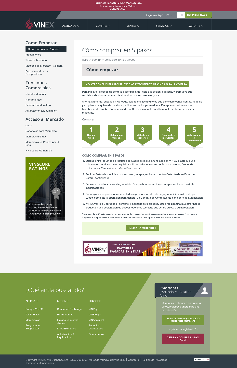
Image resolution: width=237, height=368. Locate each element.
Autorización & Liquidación (41, 110)
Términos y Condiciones (40, 362)
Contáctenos (96, 334)
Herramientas (34, 99)
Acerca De (69, 26)
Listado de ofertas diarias (67, 321)
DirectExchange (66, 328)
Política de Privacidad (154, 359)
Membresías (33, 319)
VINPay (93, 308)
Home (85, 60)
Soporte (194, 26)
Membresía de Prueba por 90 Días (43, 143)
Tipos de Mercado (36, 59)
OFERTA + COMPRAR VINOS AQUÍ (183, 338)
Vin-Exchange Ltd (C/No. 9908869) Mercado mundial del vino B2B (86, 359)
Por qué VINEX (34, 308)
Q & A (29, 125)
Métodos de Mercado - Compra (44, 65)
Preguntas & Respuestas (33, 327)
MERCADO (193, 14)
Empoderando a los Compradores (37, 73)
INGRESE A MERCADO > (143, 228)
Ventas (131, 26)
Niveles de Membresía (39, 150)
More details (117, 8)
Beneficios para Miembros (41, 130)
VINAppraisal (96, 319)
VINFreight (95, 314)
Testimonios (33, 314)
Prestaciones (33, 54)
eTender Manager (36, 93)
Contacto (133, 359)
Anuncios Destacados (96, 327)
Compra (101, 26)
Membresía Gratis (36, 136)
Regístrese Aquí (154, 15)
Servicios (162, 26)
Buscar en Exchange (69, 308)
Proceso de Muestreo (38, 104)
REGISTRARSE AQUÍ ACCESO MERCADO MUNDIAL (183, 320)
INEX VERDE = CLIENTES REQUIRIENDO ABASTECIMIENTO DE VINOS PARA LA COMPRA (136, 84)
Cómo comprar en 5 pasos (43, 48)
